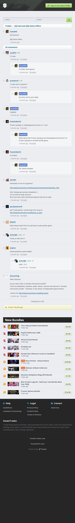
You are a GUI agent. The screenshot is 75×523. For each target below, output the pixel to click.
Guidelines (7, 477)
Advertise (55, 477)
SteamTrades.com (37, 508)
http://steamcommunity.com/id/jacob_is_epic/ (26, 247)
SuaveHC (13, 66)
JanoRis (13, 214)
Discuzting (14, 311)
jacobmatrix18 (16, 241)
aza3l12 (13, 87)
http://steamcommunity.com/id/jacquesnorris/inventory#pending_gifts (34, 223)
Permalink (23, 94)
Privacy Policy (32, 477)
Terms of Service (34, 484)
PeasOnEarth (15, 156)
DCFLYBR (13, 270)
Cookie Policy (32, 481)
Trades (8, 61)
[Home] (4, 5)
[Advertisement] (37, 31)
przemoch (14, 115)
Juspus (13, 283)
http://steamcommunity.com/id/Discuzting (33, 328)
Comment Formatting (12, 481)
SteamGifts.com (37, 513)
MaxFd (13, 257)
